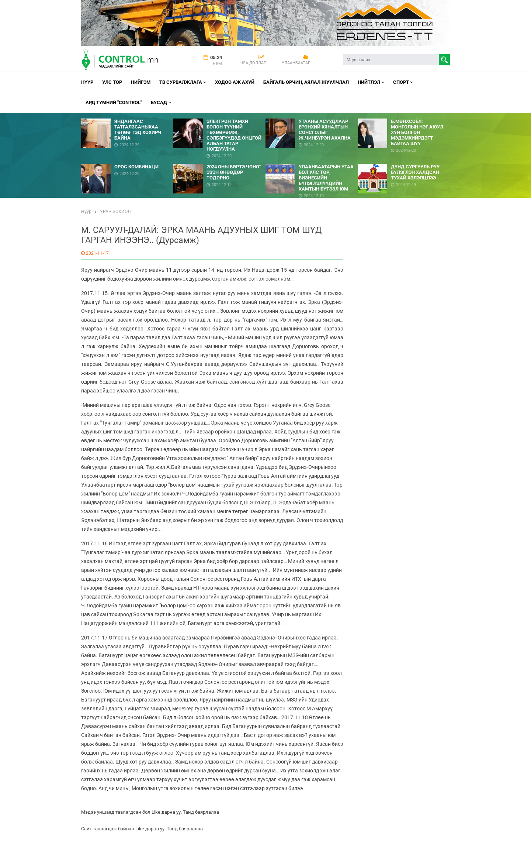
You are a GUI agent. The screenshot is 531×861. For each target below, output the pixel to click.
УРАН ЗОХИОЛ (115, 211)
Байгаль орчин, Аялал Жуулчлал (306, 82)
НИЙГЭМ (140, 82)
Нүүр (87, 82)
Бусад (161, 102)
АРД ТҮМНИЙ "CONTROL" (114, 102)
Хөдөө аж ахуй (234, 82)
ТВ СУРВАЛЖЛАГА (182, 82)
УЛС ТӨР (112, 82)
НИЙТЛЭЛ (371, 82)
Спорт (403, 82)
